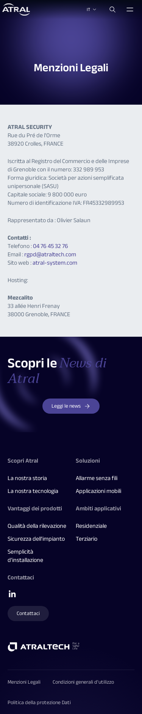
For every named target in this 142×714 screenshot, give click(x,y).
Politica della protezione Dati (39, 702)
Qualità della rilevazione (37, 526)
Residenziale (91, 526)
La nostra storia (27, 478)
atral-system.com (55, 262)
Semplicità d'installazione (25, 556)
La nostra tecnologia (33, 491)
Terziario (86, 539)
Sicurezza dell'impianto (36, 539)
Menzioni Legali (24, 682)
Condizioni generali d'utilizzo (83, 682)
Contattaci (28, 613)
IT (92, 9)
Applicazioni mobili (98, 491)
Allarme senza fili (96, 478)
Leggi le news (71, 406)
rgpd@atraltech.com (50, 254)
